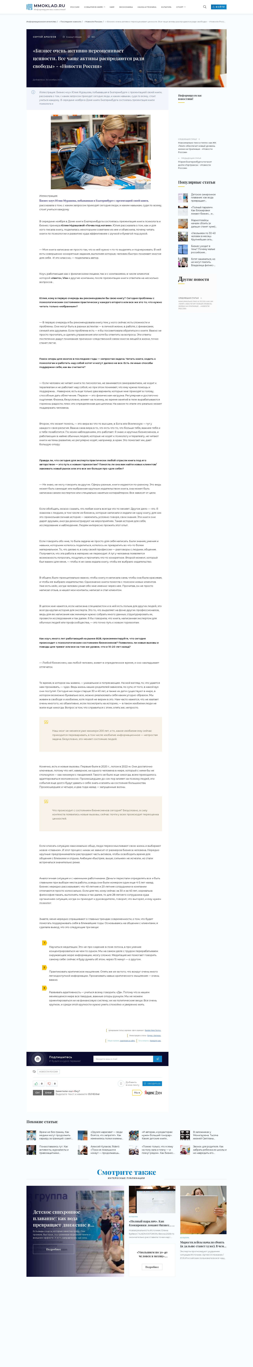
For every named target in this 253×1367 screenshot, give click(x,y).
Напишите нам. (155, 1041)
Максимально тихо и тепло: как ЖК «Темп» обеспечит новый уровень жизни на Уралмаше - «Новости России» (197, 145)
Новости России (93, 21)
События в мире (93, 7)
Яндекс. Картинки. (154, 1036)
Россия (74, 7)
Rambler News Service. (153, 1030)
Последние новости (71, 21)
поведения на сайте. (127, 1041)
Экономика (126, 7)
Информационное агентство (41, 21)
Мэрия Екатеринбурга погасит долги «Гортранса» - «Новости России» (197, 163)
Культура (166, 7)
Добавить (128, 1083)
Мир (112, 7)
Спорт (179, 7)
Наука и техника (147, 7)
